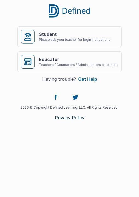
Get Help (87, 79)
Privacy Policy (69, 117)
